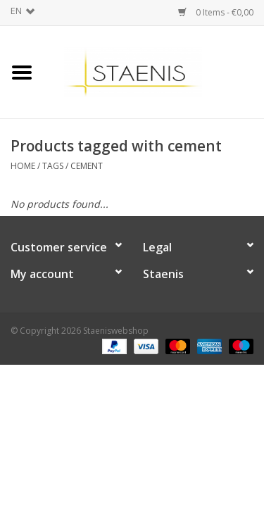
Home (23, 166)
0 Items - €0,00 (215, 12)
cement (86, 166)
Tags (52, 166)
